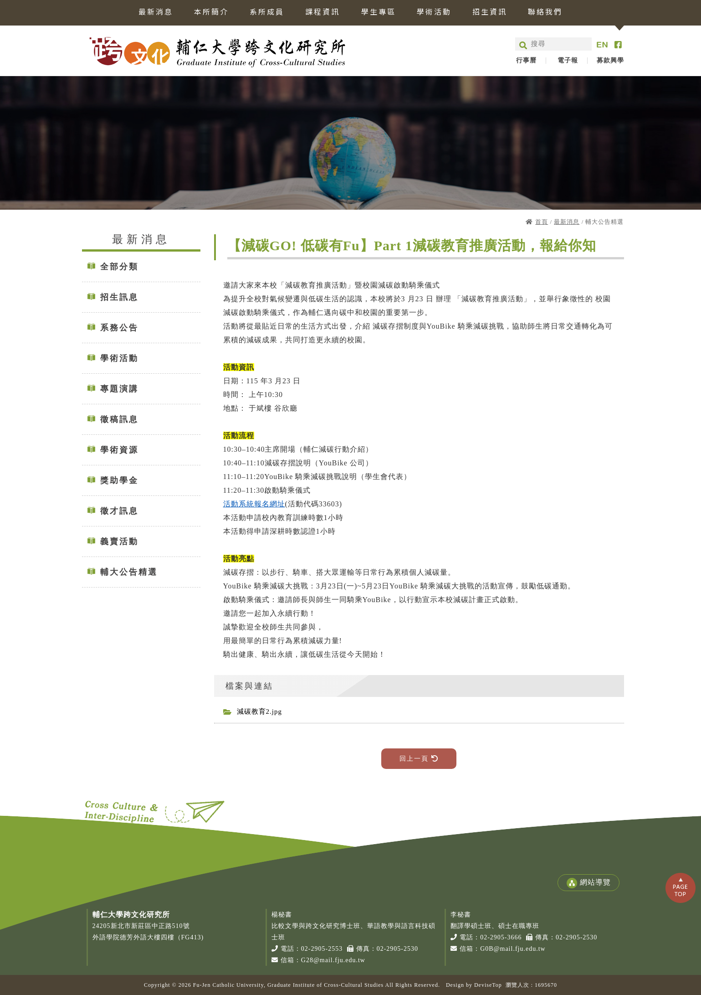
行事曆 (526, 60)
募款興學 (610, 60)
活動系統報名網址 (254, 504)
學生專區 (378, 12)
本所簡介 (211, 12)
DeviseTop (488, 985)
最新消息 (155, 12)
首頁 (541, 221)
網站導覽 (588, 883)
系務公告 (119, 327)
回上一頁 (418, 758)
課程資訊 (322, 12)
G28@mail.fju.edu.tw (333, 960)
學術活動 (434, 12)
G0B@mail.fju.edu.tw (513, 948)
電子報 (568, 60)
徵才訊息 (119, 511)
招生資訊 (489, 12)
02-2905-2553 (322, 948)
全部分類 (119, 266)
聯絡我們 (545, 12)
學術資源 (119, 449)
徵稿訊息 (119, 419)
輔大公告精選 (129, 572)
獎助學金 (119, 480)
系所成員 (267, 12)
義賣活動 (119, 541)
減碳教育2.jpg (259, 711)
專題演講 (119, 388)
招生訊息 (119, 297)
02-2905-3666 (501, 937)
